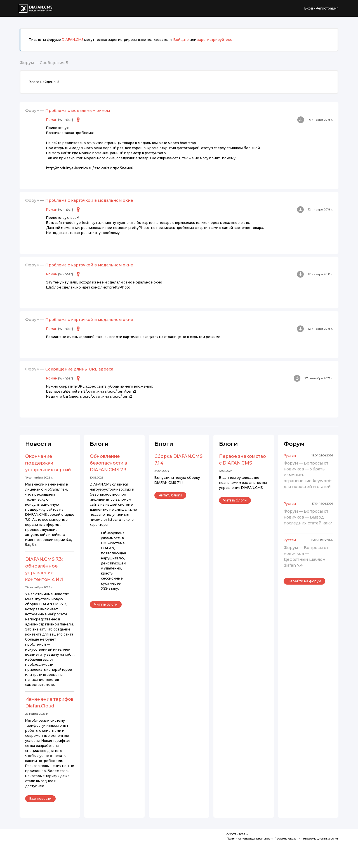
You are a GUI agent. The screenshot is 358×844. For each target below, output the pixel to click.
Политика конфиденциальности (250, 838)
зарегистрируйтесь (214, 39)
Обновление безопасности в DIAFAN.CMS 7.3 (108, 463)
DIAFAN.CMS (72, 39)
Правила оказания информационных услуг (306, 838)
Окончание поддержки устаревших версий (48, 463)
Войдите (181, 39)
